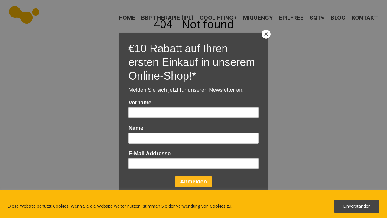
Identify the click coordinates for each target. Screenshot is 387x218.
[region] (193, 204)
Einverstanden (357, 206)
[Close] (266, 34)
